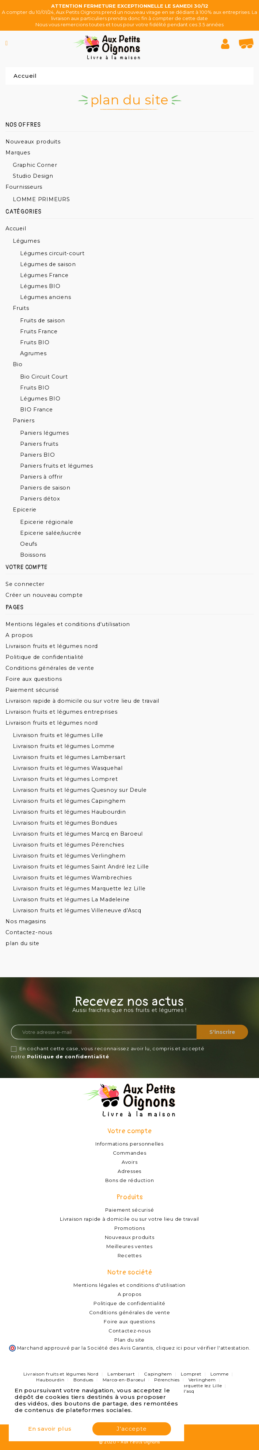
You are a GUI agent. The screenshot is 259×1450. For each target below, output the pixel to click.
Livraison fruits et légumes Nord (61, 1374)
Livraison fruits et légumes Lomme (64, 746)
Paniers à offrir (41, 476)
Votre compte (129, 1131)
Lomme (219, 1374)
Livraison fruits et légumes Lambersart (69, 757)
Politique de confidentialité (44, 657)
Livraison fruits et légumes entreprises (61, 712)
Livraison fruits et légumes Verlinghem (69, 855)
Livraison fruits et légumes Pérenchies (68, 844)
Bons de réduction (129, 1180)
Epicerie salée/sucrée (50, 533)
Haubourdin (50, 1379)
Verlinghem (202, 1379)
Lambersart (121, 1374)
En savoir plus (50, 1428)
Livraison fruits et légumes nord (51, 646)
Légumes (26, 241)
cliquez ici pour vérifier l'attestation (202, 1348)
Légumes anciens (45, 297)
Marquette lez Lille (200, 1385)
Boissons (33, 555)
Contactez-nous (28, 932)
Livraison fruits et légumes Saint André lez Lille (81, 866)
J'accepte (131, 1428)
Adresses (129, 1171)
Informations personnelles (129, 1144)
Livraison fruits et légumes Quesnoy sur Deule (80, 790)
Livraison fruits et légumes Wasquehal (68, 768)
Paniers (23, 420)
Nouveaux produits (33, 141)
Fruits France (39, 331)
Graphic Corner (35, 165)
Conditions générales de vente (49, 668)
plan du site (22, 943)
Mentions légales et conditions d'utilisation (67, 624)
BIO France (36, 409)
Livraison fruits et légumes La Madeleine (71, 899)
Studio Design (33, 176)
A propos (19, 635)
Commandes (129, 1153)
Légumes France (44, 275)
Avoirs (130, 1162)
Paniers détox (40, 498)
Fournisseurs (23, 187)
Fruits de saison (42, 320)
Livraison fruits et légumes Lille (58, 735)
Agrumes (33, 353)
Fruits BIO (35, 342)
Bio (17, 364)
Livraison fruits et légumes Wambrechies (72, 877)
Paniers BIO (37, 455)
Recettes (130, 1255)
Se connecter (25, 584)
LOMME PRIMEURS (41, 199)
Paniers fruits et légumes (56, 466)
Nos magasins (25, 921)
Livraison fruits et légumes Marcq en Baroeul (78, 834)
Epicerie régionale (46, 522)
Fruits (21, 308)
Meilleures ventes (129, 1246)
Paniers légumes (44, 433)
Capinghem (158, 1374)
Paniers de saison (45, 487)
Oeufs (28, 544)
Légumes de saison (48, 264)
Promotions (129, 1228)
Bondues (83, 1379)
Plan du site (129, 1340)
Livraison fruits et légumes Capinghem (69, 801)
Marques (17, 152)
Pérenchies (167, 1379)
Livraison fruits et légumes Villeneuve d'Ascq (77, 910)
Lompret (191, 1374)
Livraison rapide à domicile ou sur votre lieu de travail (82, 701)
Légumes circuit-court (52, 253)
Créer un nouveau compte (44, 595)
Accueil (15, 228)
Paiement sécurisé (32, 690)
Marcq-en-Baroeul (124, 1379)
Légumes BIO (40, 286)
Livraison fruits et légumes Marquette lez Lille (79, 888)
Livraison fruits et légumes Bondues (65, 823)
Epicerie (25, 509)
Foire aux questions (33, 679)
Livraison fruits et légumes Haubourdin (69, 812)
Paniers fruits (39, 444)
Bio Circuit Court (44, 376)
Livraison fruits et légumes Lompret (65, 779)
